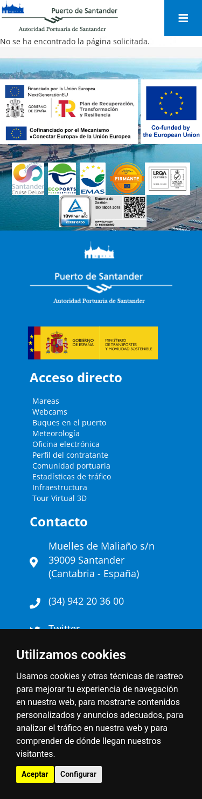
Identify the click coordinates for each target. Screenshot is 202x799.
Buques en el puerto (69, 422)
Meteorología (56, 433)
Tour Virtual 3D (59, 498)
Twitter (64, 628)
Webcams (49, 412)
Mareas (45, 401)
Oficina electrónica (66, 444)
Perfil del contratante (70, 455)
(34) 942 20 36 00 (86, 600)
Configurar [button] (78, 774)
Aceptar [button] (35, 774)
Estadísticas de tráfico (71, 476)
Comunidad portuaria (71, 466)
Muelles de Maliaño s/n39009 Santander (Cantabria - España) (101, 559)
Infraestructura (59, 487)
